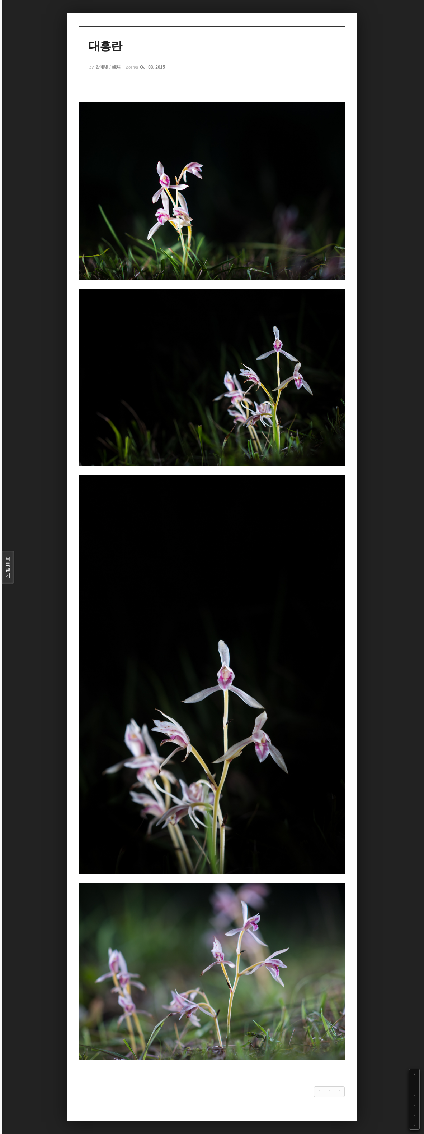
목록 (7, 567)
